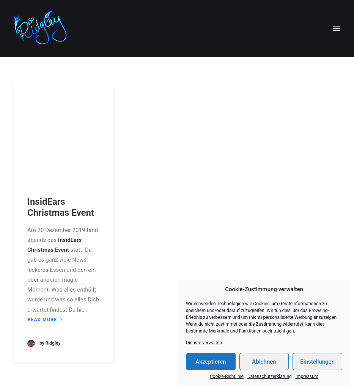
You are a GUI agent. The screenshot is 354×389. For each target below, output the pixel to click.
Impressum (307, 376)
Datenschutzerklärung (269, 376)
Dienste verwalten (204, 342)
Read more (45, 319)
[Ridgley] (42, 28)
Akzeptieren (210, 361)
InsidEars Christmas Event (60, 207)
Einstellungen (317, 361)
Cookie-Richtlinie (227, 376)
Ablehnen (264, 361)
